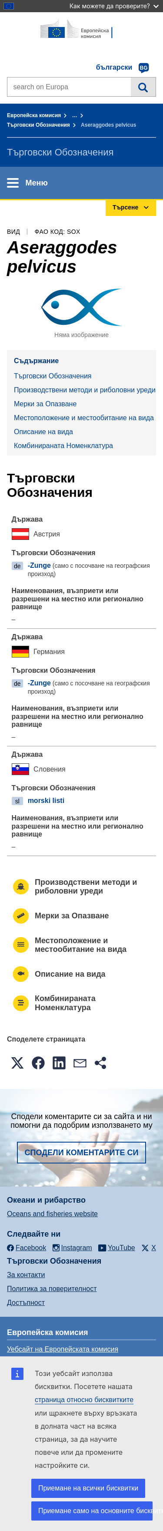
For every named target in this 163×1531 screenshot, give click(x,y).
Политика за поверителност (52, 1288)
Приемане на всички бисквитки (88, 1488)
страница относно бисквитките (84, 1399)
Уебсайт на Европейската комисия (62, 1349)
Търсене (143, 87)
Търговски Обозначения (38, 125)
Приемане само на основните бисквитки (95, 1510)
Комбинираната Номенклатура (63, 445)
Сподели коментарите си (82, 1152)
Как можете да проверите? (114, 6)
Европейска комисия (34, 115)
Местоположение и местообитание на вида (84, 418)
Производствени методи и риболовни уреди (85, 390)
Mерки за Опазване (45, 404)
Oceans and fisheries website (52, 1213)
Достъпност (26, 1302)
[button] (17, 1063)
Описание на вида (43, 431)
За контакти (26, 1274)
